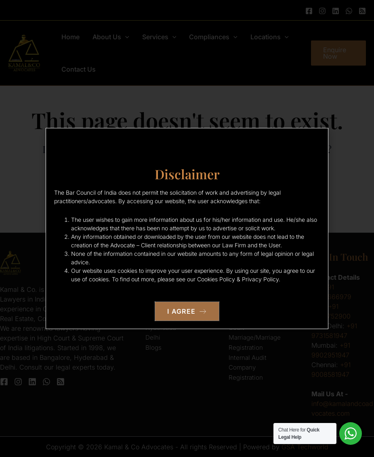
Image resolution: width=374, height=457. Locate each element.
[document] (187, 228)
